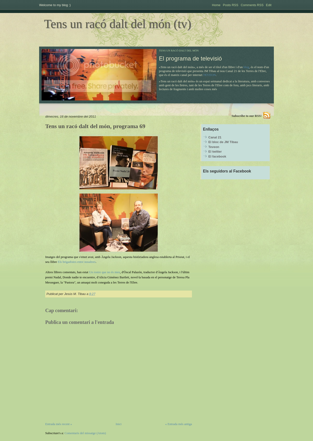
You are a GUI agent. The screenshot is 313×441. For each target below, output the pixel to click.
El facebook (217, 156)
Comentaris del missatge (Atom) (85, 433)
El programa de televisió (190, 58)
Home (216, 5)
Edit (268, 5)
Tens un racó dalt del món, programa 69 (95, 126)
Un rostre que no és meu (104, 272)
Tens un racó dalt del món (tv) (117, 24)
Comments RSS (252, 5)
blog (246, 67)
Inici (119, 424)
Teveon (213, 147)
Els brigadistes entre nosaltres (77, 262)
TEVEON (209, 75)
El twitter (215, 151)
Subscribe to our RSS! (247, 116)
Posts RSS (230, 5)
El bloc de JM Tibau (223, 142)
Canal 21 (214, 137)
